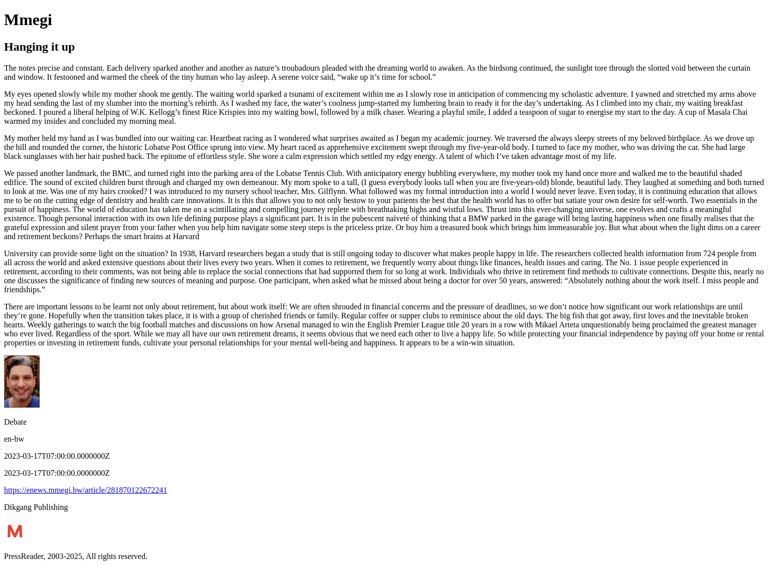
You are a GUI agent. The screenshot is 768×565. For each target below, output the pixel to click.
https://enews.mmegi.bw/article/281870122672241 (85, 490)
